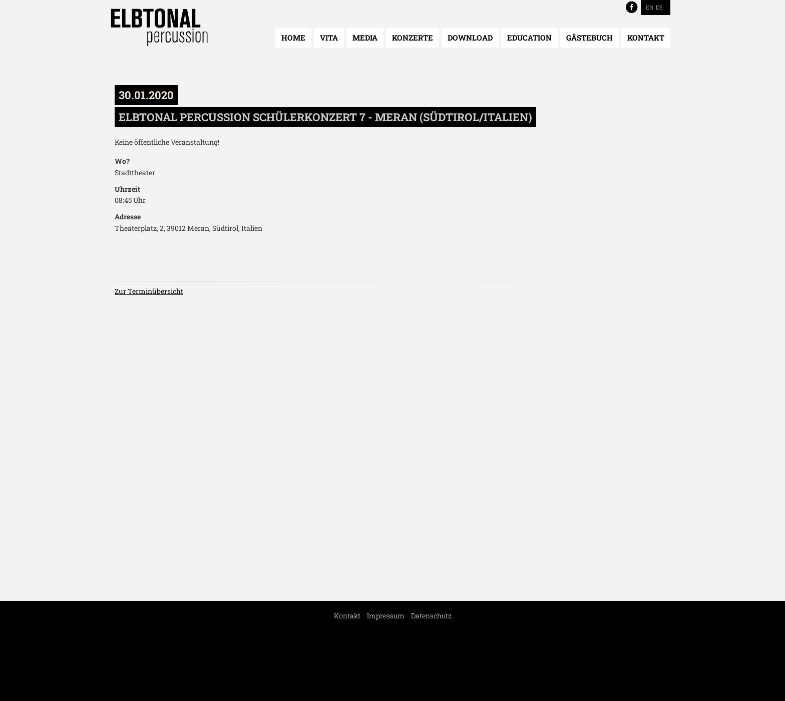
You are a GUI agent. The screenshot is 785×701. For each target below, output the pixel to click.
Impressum (386, 615)
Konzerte (412, 38)
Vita (329, 38)
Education (529, 38)
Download (470, 38)
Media (364, 38)
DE (659, 7)
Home (293, 38)
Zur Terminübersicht (149, 291)
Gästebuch (589, 38)
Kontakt (645, 38)
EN (649, 7)
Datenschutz (431, 615)
